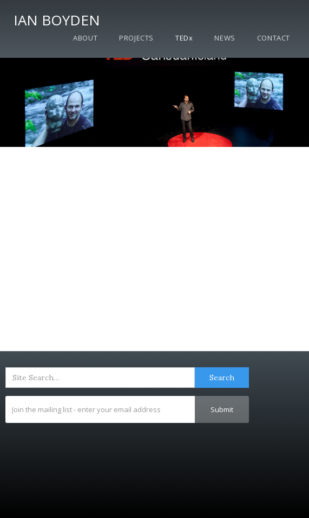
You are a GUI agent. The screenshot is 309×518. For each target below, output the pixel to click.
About (85, 38)
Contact (273, 38)
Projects (136, 38)
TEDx (184, 38)
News (224, 38)
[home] (54, 18)
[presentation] (87, 449)
